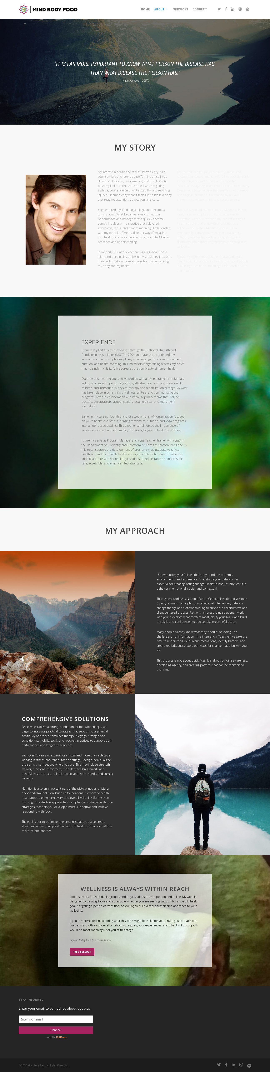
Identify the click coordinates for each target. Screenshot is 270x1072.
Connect (199, 9)
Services (180, 9)
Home (145, 9)
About (161, 9)
